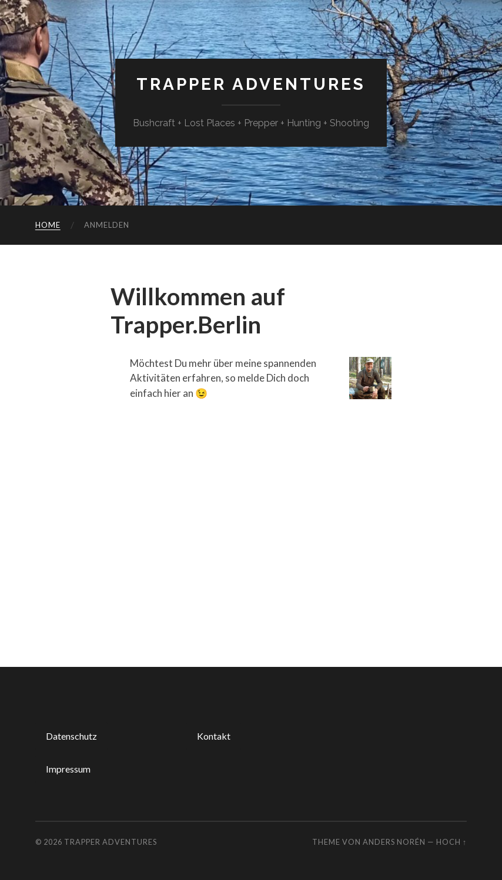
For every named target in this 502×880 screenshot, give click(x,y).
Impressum (68, 768)
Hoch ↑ (451, 842)
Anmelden (106, 225)
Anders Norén (394, 842)
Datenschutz (71, 735)
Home (48, 225)
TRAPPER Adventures (251, 84)
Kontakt (213, 735)
